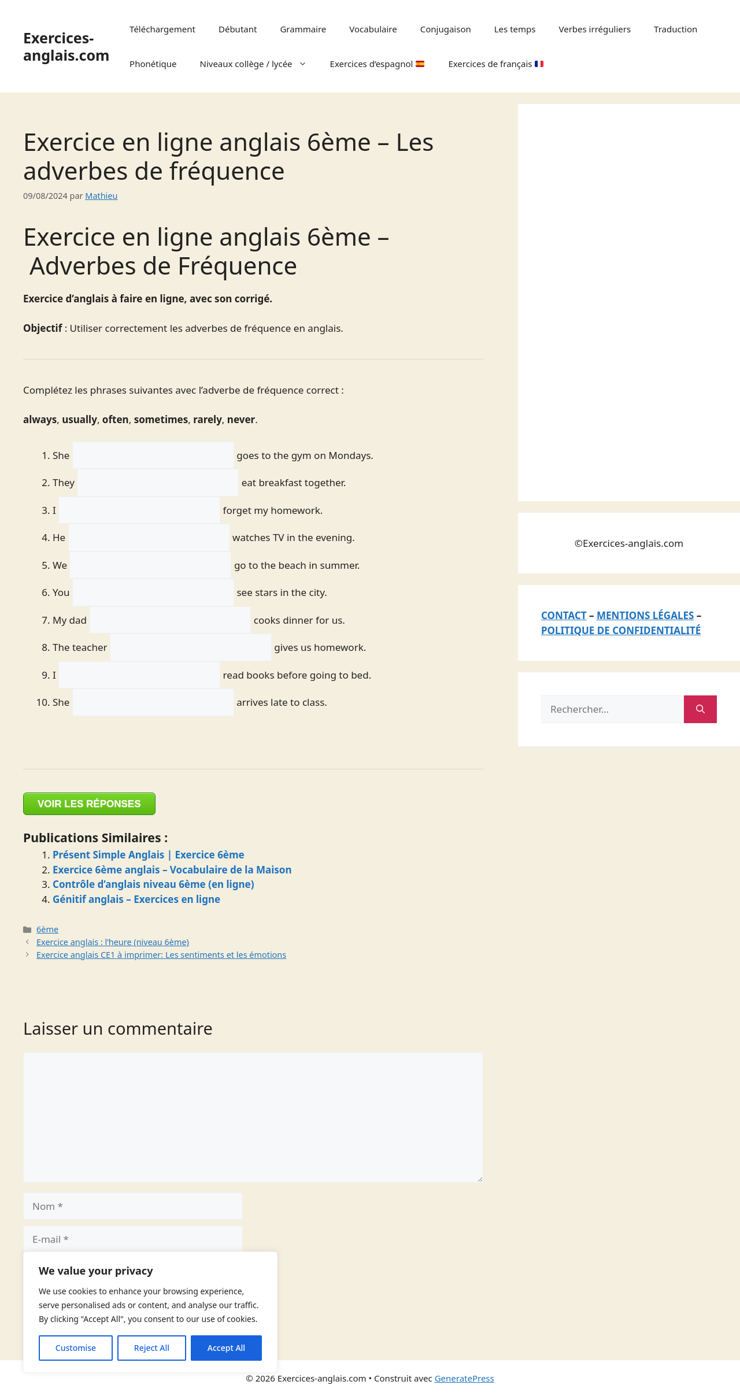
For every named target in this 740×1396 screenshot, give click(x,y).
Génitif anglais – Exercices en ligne (136, 899)
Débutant (238, 29)
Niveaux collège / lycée (259, 63)
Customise (76, 1347)
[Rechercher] (700, 709)
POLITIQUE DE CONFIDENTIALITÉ (621, 630)
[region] (150, 1312)
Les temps (515, 29)
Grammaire (303, 29)
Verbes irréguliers (594, 29)
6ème (47, 929)
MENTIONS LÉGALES (645, 615)
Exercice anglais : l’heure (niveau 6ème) (112, 941)
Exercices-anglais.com (66, 46)
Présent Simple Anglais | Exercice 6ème (149, 854)
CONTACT (564, 615)
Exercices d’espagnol (377, 63)
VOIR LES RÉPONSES (89, 803)
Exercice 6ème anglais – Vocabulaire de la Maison (172, 869)
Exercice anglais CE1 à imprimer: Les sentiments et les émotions (161, 954)
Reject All (151, 1347)
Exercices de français (495, 63)
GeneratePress (464, 1378)
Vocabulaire (373, 29)
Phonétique (153, 63)
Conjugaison (445, 29)
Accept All (226, 1347)
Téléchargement (162, 29)
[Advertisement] (628, 300)
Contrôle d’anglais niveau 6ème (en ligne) (153, 884)
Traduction (675, 29)
